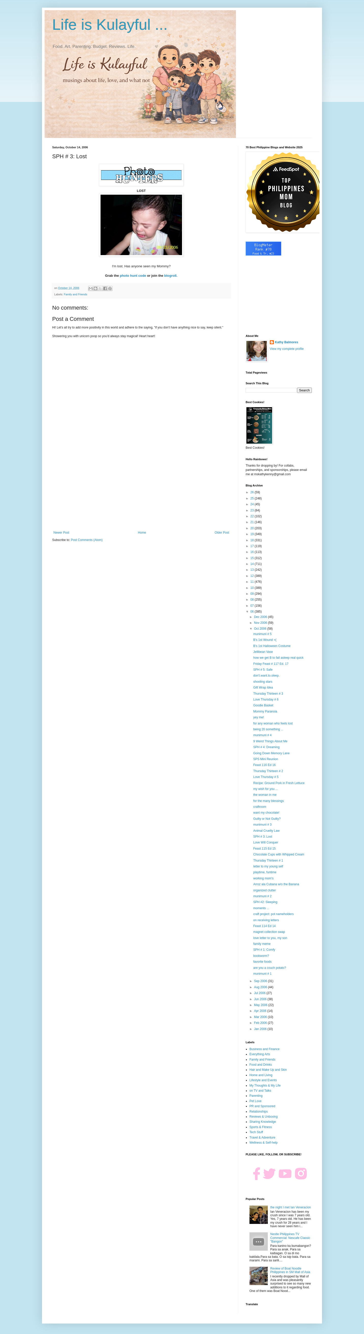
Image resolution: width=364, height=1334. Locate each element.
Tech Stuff (256, 1132)
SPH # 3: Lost (262, 836)
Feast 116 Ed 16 (264, 765)
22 (252, 516)
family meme (262, 944)
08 (252, 599)
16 (252, 552)
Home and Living (260, 1075)
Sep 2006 (261, 981)
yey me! (258, 717)
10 (252, 588)
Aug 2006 (261, 987)
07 (252, 605)
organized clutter (264, 890)
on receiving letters (266, 920)
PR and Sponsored (262, 1106)
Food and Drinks (260, 1064)
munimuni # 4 (262, 735)
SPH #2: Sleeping (265, 902)
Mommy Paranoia (265, 711)
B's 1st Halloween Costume (271, 646)
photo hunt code (133, 276)
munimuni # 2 (262, 896)
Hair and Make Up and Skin (268, 1070)
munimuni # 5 (262, 634)
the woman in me (264, 795)
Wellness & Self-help (263, 1142)
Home (142, 532)
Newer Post (61, 532)
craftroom (259, 807)
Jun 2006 (261, 999)
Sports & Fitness (260, 1127)
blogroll (170, 276)
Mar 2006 (261, 1017)
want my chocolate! (266, 812)
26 (252, 492)
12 (252, 576)
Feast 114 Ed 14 (264, 926)
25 (252, 498)
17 (252, 546)
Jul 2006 (260, 993)
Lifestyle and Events (263, 1080)
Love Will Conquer (265, 842)
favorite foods (262, 961)
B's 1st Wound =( (264, 640)
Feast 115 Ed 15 (264, 848)
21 (252, 522)
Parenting (255, 1096)
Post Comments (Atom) (87, 540)
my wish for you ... (265, 789)
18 (252, 540)
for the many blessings (268, 801)
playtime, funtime (264, 872)
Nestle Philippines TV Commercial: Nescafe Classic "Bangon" (290, 1237)
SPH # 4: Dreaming (266, 747)
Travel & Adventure (262, 1137)
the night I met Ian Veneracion (290, 1207)
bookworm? (261, 956)
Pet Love (255, 1101)
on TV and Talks (260, 1090)
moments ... (261, 908)
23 (252, 510)
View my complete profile (287, 349)
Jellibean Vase (263, 652)
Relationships (258, 1111)
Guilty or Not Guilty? (267, 819)
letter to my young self (268, 866)
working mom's (263, 878)
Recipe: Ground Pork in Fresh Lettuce (278, 783)
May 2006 (261, 1005)
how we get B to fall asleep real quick (278, 657)
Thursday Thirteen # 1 (268, 860)
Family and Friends (75, 294)
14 (252, 564)
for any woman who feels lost (273, 723)
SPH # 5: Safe (263, 669)
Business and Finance (264, 1049)
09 (252, 594)
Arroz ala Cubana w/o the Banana (276, 884)
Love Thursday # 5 (265, 777)
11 (252, 582)
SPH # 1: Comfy (264, 950)
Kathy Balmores (286, 342)
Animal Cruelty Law (266, 831)
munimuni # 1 (262, 973)
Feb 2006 (261, 1023)
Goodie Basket (263, 705)
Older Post (222, 532)
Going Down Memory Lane (271, 753)
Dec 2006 (261, 617)
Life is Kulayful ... (110, 24)
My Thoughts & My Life (265, 1085)
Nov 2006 (261, 623)
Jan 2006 (261, 1029)
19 (252, 534)
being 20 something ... (268, 729)
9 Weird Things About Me (270, 741)
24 (252, 504)
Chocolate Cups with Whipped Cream (278, 854)
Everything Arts (259, 1054)
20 (252, 528)
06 (252, 611)
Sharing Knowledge (262, 1122)
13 (252, 570)
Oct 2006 (260, 628)
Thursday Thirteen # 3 (268, 693)
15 (252, 558)
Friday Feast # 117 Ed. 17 (270, 664)
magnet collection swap (269, 932)
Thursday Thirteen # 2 (268, 771)
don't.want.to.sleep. (266, 675)
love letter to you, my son (270, 938)
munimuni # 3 (262, 824)
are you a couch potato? (269, 968)
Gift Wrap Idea (263, 687)
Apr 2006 (260, 1011)
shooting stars (262, 681)
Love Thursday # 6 (265, 699)
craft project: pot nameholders (273, 914)
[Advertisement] (141, 488)
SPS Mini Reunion (265, 759)
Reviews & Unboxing (263, 1116)
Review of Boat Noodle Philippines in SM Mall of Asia (290, 1270)
